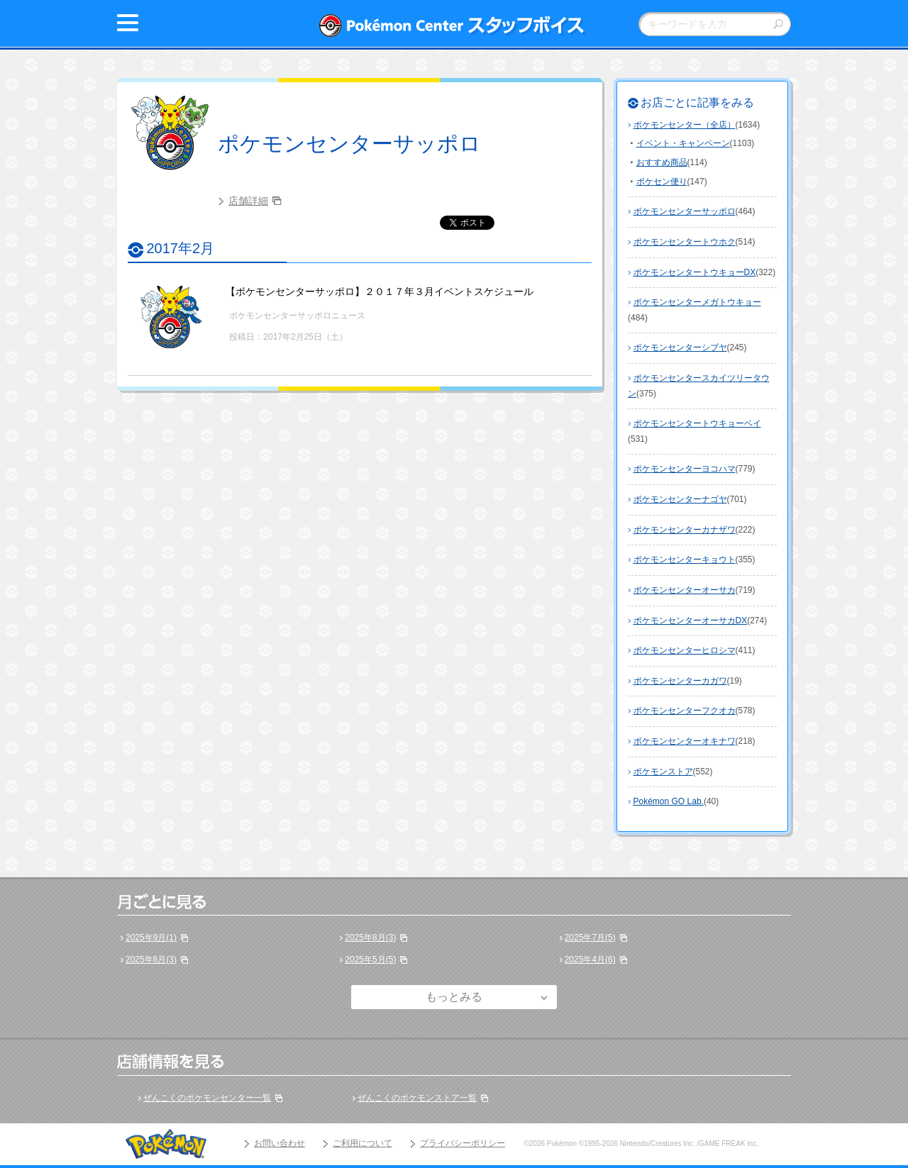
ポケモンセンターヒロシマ (684, 650)
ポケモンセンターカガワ (680, 681)
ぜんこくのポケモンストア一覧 (417, 1098)
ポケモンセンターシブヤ (680, 347)
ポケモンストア (663, 772)
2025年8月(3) (370, 937)
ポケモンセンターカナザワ (684, 530)
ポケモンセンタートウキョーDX (694, 272)
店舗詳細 (248, 200)
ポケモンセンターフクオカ (684, 711)
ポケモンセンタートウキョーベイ (697, 423)
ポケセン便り (661, 182)
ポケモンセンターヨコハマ (684, 469)
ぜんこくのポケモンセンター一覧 (207, 1098)
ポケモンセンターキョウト (684, 559)
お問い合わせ (279, 1143)
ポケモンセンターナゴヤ (680, 499)
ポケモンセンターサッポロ (349, 143)
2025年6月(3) (151, 959)
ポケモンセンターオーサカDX (690, 620)
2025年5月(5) (370, 959)
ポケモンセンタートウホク (684, 242)
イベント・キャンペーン (683, 143)
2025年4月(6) (590, 959)
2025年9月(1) (151, 937)
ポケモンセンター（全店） (684, 125)
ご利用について (362, 1143)
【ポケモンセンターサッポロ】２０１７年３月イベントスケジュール (379, 291)
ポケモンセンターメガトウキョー (697, 302)
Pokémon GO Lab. (668, 801)
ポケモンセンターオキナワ (684, 741)
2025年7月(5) (590, 937)
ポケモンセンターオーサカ (684, 590)
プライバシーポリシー (462, 1143)
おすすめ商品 (661, 162)
